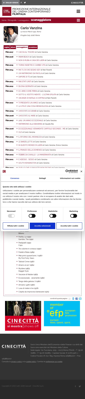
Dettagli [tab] (42, 178)
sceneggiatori (23, 20)
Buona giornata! (26, 86)
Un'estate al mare (26, 116)
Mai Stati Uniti (24, 81)
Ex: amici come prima (27, 91)
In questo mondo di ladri (30, 145)
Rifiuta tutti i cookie (15, 226)
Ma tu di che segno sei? (29, 70)
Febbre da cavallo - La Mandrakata (34, 155)
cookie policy (31, 362)
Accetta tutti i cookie (69, 226)
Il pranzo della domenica (30, 150)
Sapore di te (24, 77)
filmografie (12, 20)
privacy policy (16, 362)
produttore (33, 47)
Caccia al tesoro (26, 52)
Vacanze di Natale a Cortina (31, 98)
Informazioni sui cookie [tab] (70, 178)
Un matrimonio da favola (30, 73)
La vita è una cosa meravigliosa (33, 106)
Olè (20, 132)
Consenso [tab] (14, 178)
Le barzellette (25, 142)
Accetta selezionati (42, 226)
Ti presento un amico (28, 103)
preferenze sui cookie (54, 362)
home (4, 20)
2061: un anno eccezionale (30, 120)
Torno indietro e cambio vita (32, 65)
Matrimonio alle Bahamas (30, 124)
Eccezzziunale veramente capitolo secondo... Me (41, 129)
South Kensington (27, 163)
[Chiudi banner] (81, 171)
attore (13, 47)
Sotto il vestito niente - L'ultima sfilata (37, 94)
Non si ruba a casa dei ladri (31, 60)
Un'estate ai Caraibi (27, 111)
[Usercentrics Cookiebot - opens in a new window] (67, 171)
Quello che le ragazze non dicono (35, 168)
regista (6, 47)
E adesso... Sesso (26, 159)
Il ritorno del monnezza (30, 137)
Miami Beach (23, 57)
